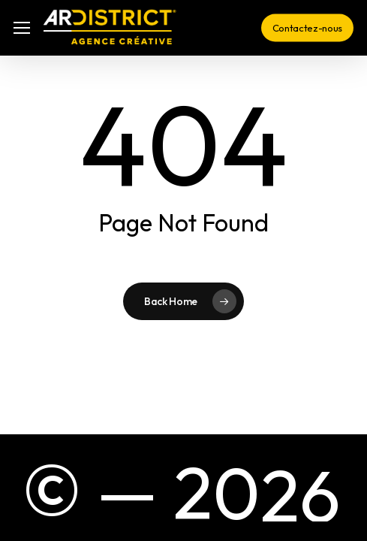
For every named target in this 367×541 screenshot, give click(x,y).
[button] (22, 28)
